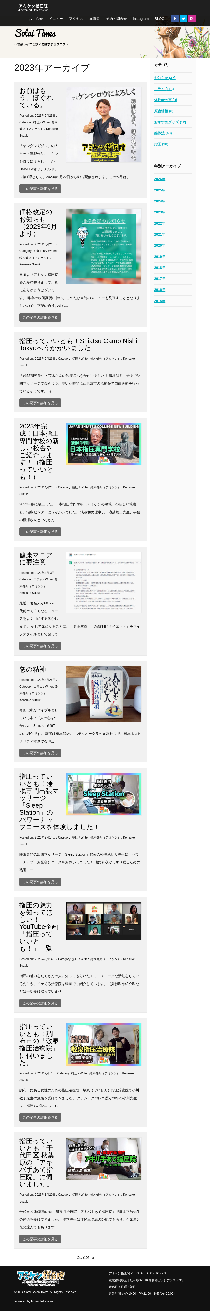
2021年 (159, 234)
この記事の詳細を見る (40, 189)
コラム (38, 579)
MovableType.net (42, 1301)
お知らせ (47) (165, 78)
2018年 (159, 268)
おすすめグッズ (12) (170, 122)
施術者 (94, 19)
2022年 (159, 223)
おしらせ (36, 19)
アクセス (76, 19)
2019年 (159, 256)
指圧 (36, 122)
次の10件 (84, 1258)
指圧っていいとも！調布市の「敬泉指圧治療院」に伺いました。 (39, 1044)
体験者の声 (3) (165, 100)
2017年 (159, 279)
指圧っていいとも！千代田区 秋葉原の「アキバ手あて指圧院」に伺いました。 (36, 1162)
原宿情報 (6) (163, 111)
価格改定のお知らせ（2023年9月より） (38, 222)
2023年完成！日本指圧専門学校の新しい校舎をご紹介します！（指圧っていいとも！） (39, 451)
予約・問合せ (116, 19)
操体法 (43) (163, 133)
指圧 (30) (161, 144)
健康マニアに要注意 (36, 558)
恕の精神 (32, 669)
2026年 (159, 179)
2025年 (159, 190)
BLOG (159, 19)
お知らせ (39, 251)
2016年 (159, 290)
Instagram (141, 19)
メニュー (56, 19)
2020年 (159, 245)
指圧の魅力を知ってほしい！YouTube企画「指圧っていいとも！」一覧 (38, 926)
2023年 (159, 212)
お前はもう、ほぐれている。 (36, 98)
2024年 (159, 201)
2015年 (159, 301)
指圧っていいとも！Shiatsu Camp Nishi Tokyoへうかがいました (78, 344)
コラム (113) (164, 89)
